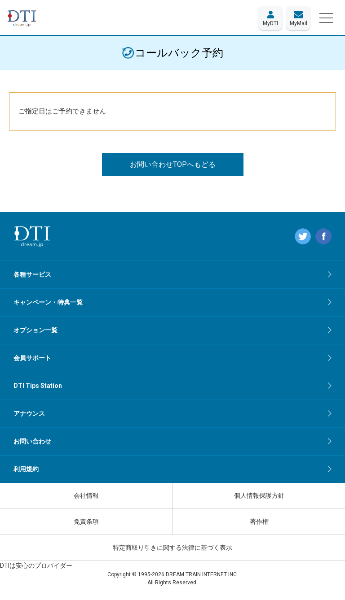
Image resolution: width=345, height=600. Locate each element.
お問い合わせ (32, 441)
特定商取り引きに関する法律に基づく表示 (172, 547)
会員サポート (32, 357)
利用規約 (26, 469)
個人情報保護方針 (259, 495)
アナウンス (29, 413)
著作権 (259, 521)
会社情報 (86, 495)
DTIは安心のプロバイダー (36, 565)
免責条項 (86, 521)
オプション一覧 (35, 330)
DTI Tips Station (37, 385)
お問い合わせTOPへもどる (173, 164)
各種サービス (32, 274)
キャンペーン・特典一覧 (48, 302)
